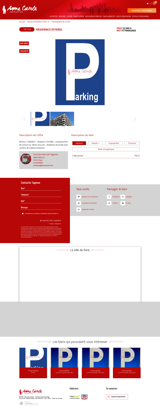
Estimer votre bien (142, 10)
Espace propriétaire (116, 396)
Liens (45, 398)
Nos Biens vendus (93, 16)
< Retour (27, 29)
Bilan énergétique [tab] (106, 149)
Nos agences (109, 16)
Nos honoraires (39, 398)
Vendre (62, 16)
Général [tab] (79, 143)
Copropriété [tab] (113, 143)
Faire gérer (79, 16)
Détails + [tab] (95, 143)
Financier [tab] (132, 143)
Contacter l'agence (50, 220)
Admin (49, 398)
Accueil (22, 22)
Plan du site (22, 398)
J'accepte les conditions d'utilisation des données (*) (41, 213)
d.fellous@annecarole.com (43, 165)
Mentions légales (30, 398)
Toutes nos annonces (57, 398)
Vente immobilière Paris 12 (38, 22)
